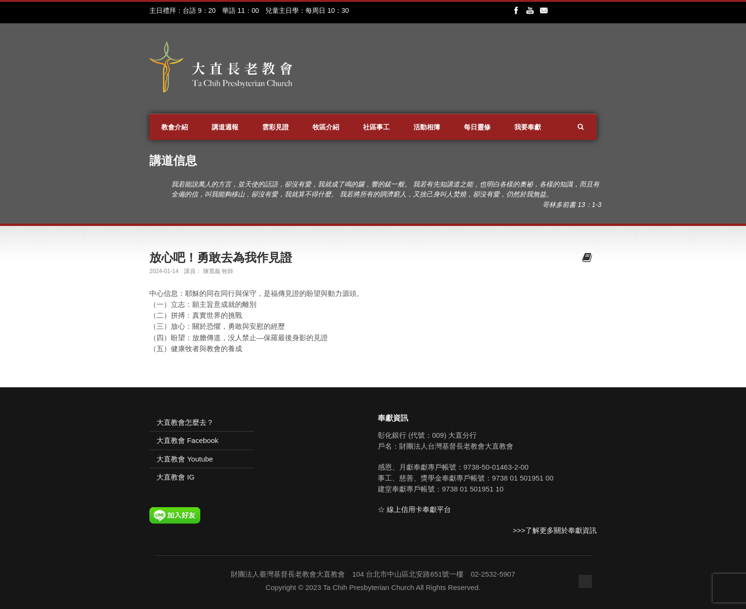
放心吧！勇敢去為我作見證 (220, 257)
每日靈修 (477, 127)
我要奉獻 (527, 127)
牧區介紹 (326, 127)
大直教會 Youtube (185, 459)
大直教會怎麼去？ (185, 422)
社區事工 (376, 127)
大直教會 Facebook (187, 440)
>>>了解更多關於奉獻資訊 (555, 530)
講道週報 (225, 127)
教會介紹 (174, 127)
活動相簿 (426, 127)
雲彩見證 (275, 127)
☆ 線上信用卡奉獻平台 (414, 509)
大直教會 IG (176, 477)
